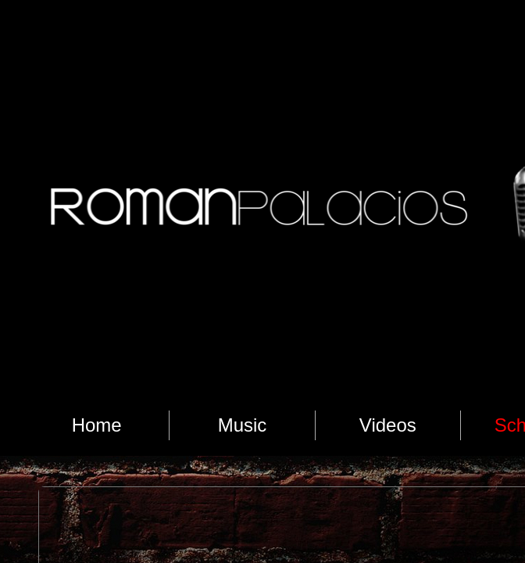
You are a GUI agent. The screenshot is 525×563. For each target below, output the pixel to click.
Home (97, 425)
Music (242, 425)
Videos (387, 425)
